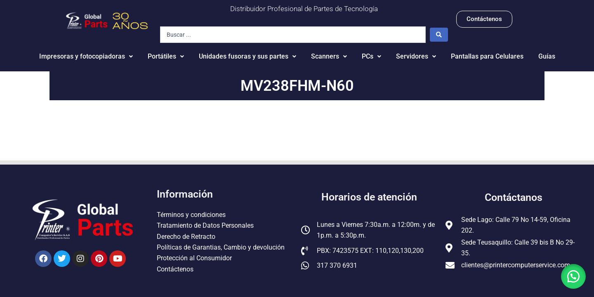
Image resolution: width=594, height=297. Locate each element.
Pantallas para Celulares (487, 56)
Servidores (416, 56)
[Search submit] (439, 35)
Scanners (329, 56)
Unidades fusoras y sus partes (247, 56)
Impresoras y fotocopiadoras (86, 56)
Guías (546, 56)
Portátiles (166, 56)
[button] (573, 276)
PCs (371, 56)
